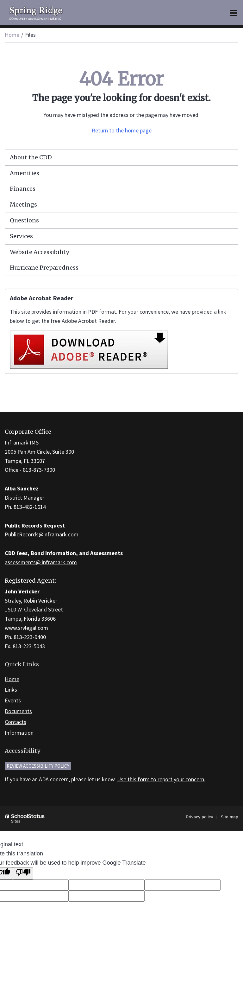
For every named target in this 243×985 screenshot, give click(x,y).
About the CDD (31, 157)
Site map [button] (229, 817)
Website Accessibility (39, 252)
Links (11, 689)
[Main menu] (233, 12)
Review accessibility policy (38, 766)
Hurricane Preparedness (44, 267)
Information (19, 732)
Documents (18, 711)
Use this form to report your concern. (161, 779)
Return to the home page (122, 130)
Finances (22, 188)
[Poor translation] (23, 873)
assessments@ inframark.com (41, 562)
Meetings (23, 204)
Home (12, 34)
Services (21, 236)
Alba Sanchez (22, 488)
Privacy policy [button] (199, 817)
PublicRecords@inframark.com (41, 534)
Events (13, 700)
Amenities (24, 173)
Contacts (15, 722)
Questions (24, 220)
